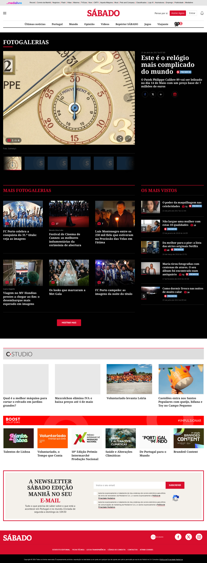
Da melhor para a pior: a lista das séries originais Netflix (181, 244)
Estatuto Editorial (61, 549)
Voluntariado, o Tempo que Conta (49, 453)
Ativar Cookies (146, 549)
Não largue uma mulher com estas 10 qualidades (181, 223)
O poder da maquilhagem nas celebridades (182, 204)
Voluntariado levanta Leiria (126, 398)
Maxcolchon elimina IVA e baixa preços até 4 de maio (74, 400)
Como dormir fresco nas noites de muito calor (182, 290)
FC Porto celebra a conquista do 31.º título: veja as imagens (20, 235)
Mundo (73, 24)
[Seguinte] (127, 97)
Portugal (57, 24)
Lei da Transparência (96, 549)
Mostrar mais (69, 322)
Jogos (147, 24)
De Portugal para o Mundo (153, 453)
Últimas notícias (35, 24)
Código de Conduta (116, 549)
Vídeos (105, 24)
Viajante (162, 24)
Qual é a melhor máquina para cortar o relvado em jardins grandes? (25, 401)
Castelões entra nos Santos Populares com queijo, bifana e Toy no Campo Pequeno (180, 401)
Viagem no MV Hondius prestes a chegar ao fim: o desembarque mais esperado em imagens (21, 298)
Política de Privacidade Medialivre (171, 559)
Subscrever (175, 485)
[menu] (4, 13)
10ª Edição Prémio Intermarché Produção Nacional (85, 455)
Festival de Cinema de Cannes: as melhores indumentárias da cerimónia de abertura (65, 239)
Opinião (89, 24)
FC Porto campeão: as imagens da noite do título (113, 292)
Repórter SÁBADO (127, 24)
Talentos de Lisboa (16, 452)
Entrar (192, 13)
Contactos (133, 549)
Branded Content (186, 452)
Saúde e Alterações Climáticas (119, 453)
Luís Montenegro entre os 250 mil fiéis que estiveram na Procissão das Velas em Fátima (114, 236)
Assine (177, 13)
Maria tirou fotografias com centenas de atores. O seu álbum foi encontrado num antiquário (180, 269)
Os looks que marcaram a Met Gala (67, 292)
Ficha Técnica (78, 549)
